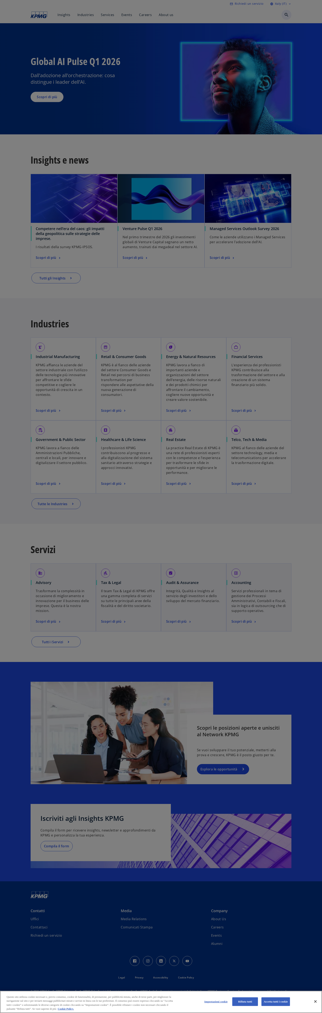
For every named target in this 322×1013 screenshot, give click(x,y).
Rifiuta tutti (245, 1001)
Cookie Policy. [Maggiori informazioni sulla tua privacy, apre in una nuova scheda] (66, 1008)
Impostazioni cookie (216, 1001)
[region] (161, 1002)
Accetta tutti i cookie (276, 1001)
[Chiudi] (315, 1001)
